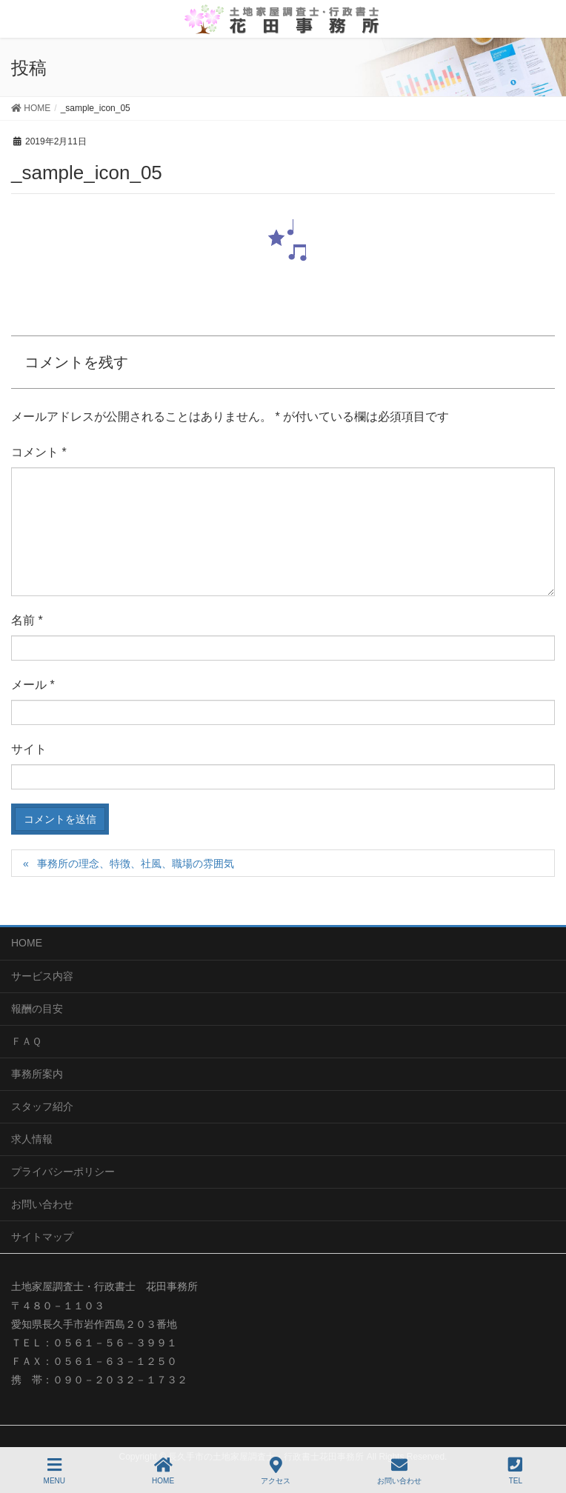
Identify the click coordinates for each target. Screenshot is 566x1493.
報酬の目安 (37, 1009)
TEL (515, 1471)
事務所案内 (37, 1074)
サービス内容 (42, 976)
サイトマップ (42, 1237)
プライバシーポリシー (63, 1172)
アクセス (275, 1471)
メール (33, 684)
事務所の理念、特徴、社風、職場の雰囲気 (135, 863)
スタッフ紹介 (42, 1106)
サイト (29, 749)
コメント (39, 452)
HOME (26, 943)
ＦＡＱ (26, 1041)
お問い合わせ (42, 1204)
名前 (27, 620)
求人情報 (32, 1139)
